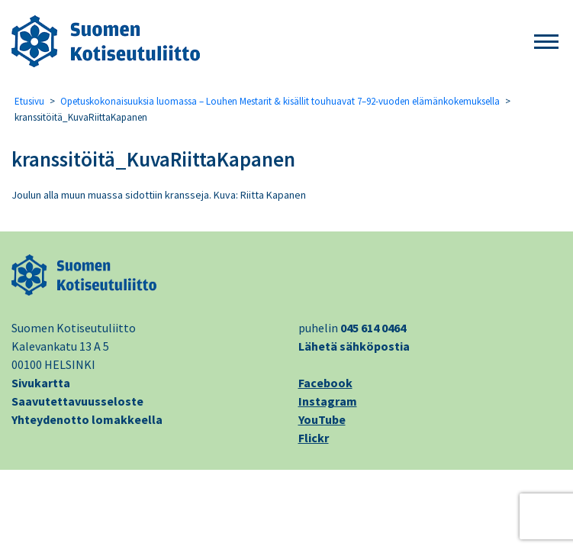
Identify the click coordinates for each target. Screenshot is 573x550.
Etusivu (29, 101)
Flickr (313, 437)
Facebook (325, 382)
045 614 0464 (373, 327)
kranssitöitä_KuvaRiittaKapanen (153, 159)
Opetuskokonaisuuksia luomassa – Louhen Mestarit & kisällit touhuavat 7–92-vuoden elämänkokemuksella (280, 101)
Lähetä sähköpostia (354, 346)
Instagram (327, 401)
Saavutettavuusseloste (77, 401)
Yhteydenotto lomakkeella (87, 419)
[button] (546, 42)
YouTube (322, 419)
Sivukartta (40, 382)
